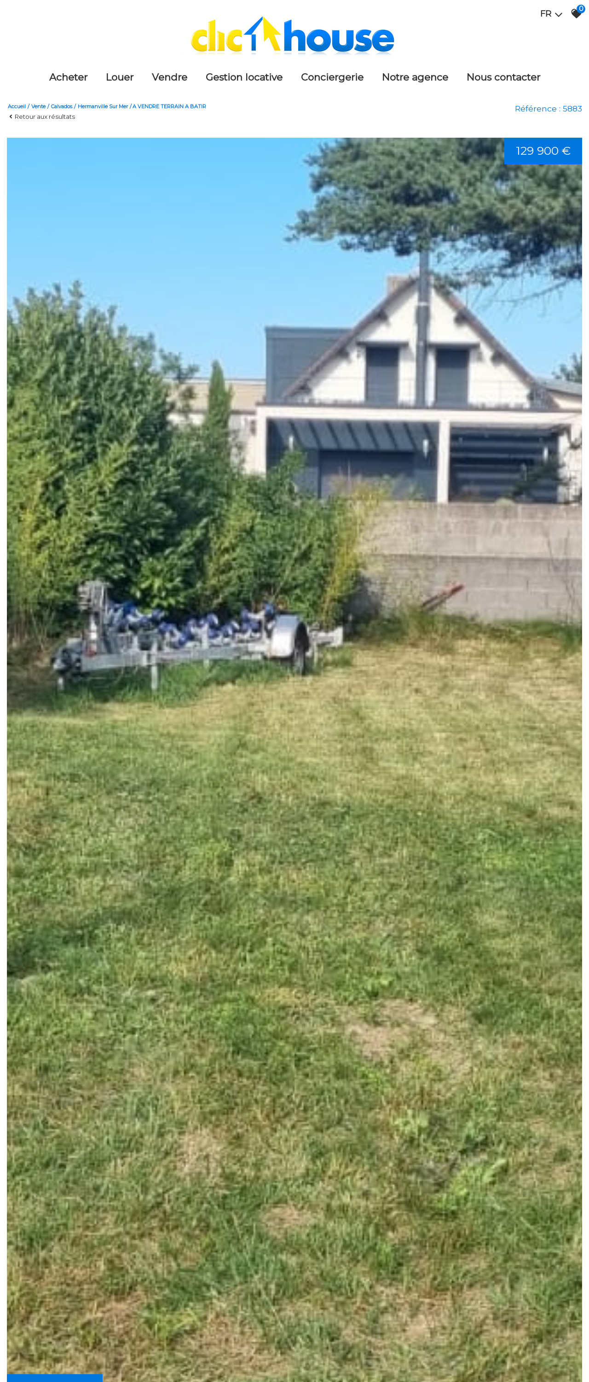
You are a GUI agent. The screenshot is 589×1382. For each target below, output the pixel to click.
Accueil (17, 106)
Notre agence (415, 77)
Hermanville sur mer (103, 106)
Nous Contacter (503, 77)
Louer (119, 77)
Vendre (169, 77)
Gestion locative (244, 77)
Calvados (61, 106)
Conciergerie (332, 77)
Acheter (68, 77)
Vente (38, 106)
